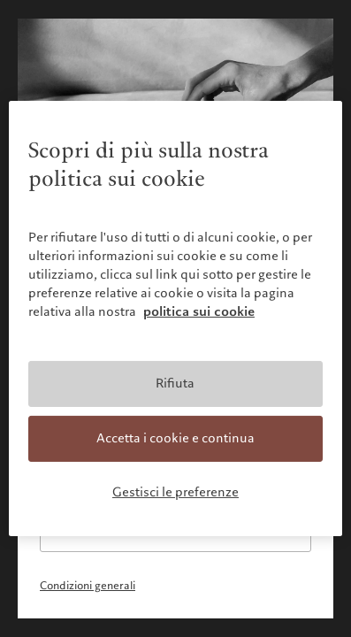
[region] (175, 318)
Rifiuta (175, 383)
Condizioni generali (87, 585)
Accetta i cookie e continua (175, 438)
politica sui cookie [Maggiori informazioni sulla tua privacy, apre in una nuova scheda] (199, 311)
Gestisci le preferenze (175, 491)
